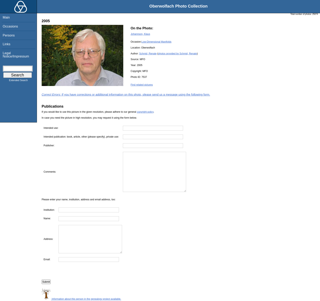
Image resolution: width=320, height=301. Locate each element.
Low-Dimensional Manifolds (156, 41)
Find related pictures (142, 84)
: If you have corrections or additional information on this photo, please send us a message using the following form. (126, 94)
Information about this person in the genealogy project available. (81, 299)
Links (6, 44)
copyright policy (145, 111)
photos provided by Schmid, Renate (177, 53)
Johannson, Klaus (140, 34)
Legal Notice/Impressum (16, 54)
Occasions (10, 26)
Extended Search (18, 81)
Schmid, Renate (148, 53)
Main (6, 17)
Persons (9, 35)
